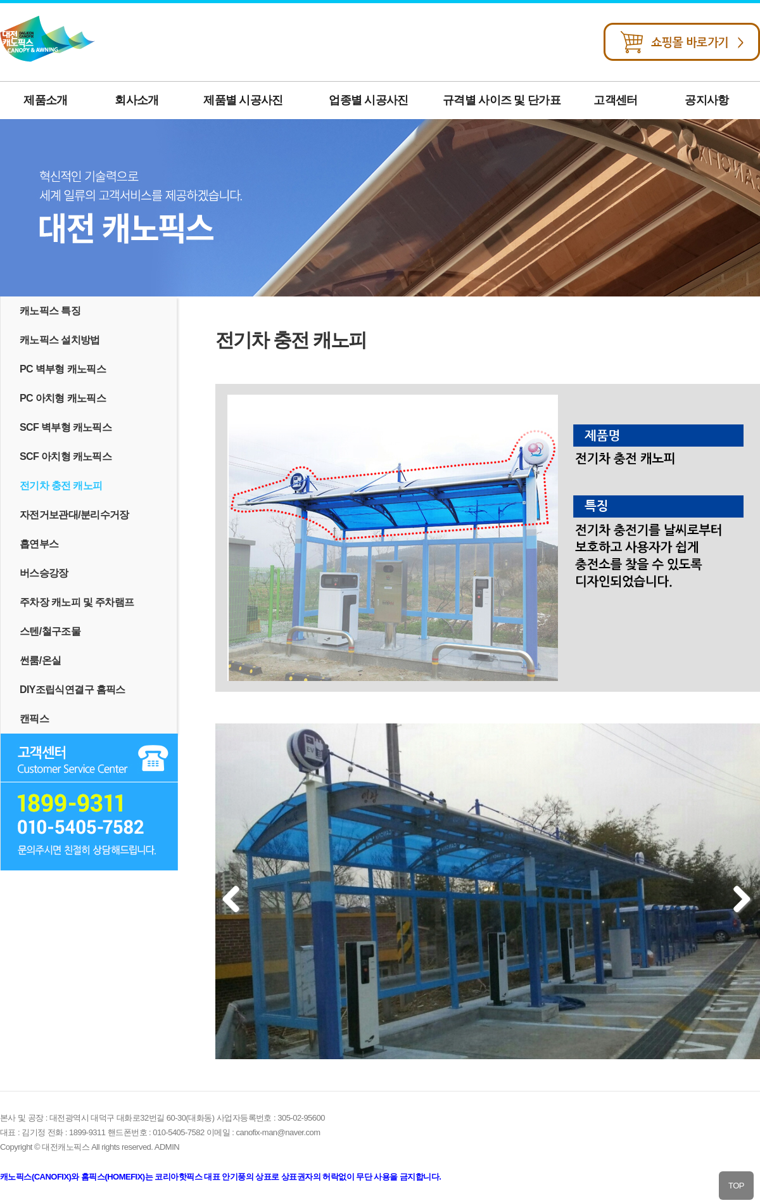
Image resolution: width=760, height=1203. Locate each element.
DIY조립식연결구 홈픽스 (72, 689)
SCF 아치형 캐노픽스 (65, 456)
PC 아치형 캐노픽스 (63, 398)
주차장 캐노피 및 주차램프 (77, 602)
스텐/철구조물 (50, 631)
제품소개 (45, 100)
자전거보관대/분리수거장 (74, 514)
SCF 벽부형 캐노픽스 (65, 427)
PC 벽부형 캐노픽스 (63, 369)
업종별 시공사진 (368, 100)
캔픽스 (34, 718)
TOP (736, 1185)
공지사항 (706, 100)
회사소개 (136, 100)
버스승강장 (44, 573)
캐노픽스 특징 (50, 310)
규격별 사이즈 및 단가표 (501, 100)
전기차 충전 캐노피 (61, 485)
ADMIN (167, 1147)
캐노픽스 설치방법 (60, 339)
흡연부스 (39, 543)
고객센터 (615, 100)
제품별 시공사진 (242, 100)
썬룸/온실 (40, 660)
